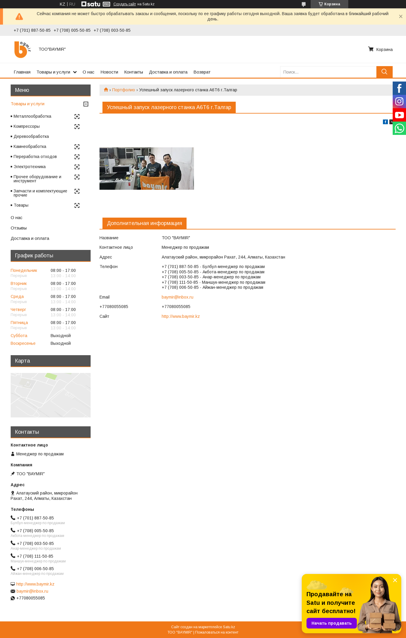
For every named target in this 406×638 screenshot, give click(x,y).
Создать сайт (124, 4)
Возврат (202, 71)
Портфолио (123, 89)
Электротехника (30, 166)
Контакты (133, 71)
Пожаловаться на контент (216, 632)
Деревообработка (31, 136)
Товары (21, 205)
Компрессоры (27, 126)
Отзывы (19, 227)
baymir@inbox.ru (177, 297)
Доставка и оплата (168, 71)
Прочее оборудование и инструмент (37, 178)
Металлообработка (32, 116)
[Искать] (384, 72)
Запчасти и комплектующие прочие (40, 193)
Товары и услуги (53, 71)
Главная (22, 71)
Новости (109, 71)
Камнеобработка (30, 146)
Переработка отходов (35, 156)
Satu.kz (229, 627)
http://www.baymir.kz (181, 316)
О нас (88, 71)
